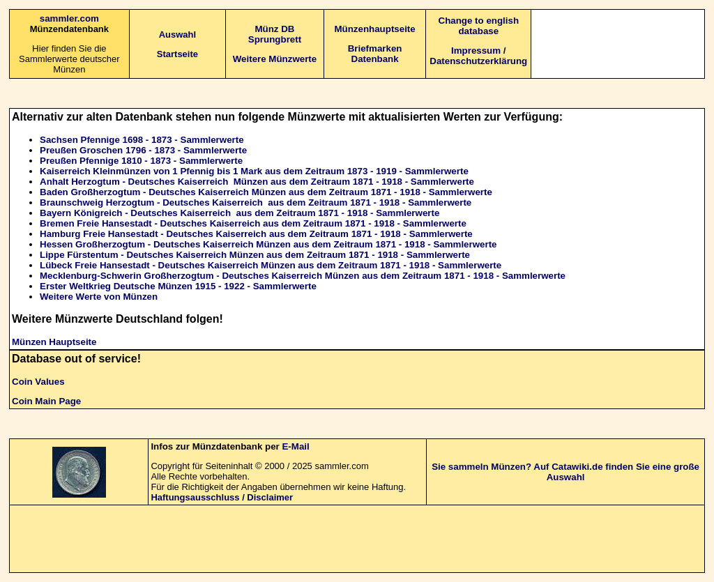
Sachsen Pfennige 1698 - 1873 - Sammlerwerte (142, 140)
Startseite (177, 54)
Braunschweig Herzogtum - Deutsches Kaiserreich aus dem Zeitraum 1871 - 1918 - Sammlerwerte (255, 202)
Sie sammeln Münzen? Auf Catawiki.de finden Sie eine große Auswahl (565, 471)
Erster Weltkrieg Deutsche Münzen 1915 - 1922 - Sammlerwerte (178, 286)
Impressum (476, 50)
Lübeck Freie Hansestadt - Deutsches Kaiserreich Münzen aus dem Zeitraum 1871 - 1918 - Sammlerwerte (270, 265)
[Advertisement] (619, 43)
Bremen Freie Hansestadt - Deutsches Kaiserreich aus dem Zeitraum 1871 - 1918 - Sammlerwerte (253, 223)
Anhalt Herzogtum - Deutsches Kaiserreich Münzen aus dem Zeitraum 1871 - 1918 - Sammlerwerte (257, 181)
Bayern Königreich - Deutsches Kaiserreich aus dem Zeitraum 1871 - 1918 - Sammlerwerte (239, 213)
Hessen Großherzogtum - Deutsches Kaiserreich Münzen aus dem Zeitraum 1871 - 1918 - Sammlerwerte (268, 244)
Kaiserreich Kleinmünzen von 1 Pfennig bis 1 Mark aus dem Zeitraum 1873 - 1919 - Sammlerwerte (254, 171)
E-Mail (295, 446)
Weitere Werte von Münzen (99, 296)
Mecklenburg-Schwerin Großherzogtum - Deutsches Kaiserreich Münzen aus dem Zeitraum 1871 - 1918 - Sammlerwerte (302, 275)
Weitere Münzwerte (275, 59)
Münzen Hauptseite (54, 342)
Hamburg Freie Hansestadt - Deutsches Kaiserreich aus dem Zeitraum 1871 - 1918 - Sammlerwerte (256, 234)
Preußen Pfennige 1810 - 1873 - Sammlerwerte (141, 160)
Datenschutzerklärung (478, 61)
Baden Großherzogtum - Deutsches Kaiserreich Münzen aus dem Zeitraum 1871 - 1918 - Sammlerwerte (266, 192)
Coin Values (38, 381)
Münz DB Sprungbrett (274, 34)
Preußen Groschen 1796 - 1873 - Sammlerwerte (143, 150)
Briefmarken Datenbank (375, 53)
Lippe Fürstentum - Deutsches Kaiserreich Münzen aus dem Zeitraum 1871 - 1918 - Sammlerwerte (255, 255)
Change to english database (479, 25)
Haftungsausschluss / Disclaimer (222, 497)
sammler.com (69, 18)
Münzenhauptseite (374, 29)
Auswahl (177, 34)
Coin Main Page (46, 401)
